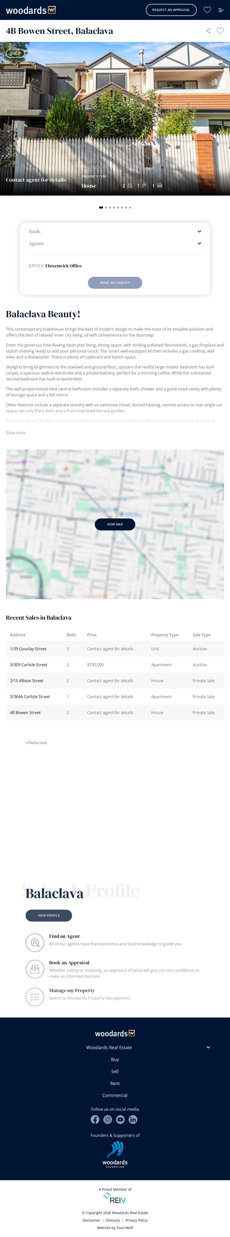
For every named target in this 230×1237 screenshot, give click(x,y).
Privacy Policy (136, 1220)
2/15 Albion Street (26, 680)
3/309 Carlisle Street (28, 664)
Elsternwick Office (63, 266)
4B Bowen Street (25, 712)
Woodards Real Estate (109, 1047)
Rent (115, 1083)
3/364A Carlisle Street (30, 696)
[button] (101, 208)
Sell (115, 1071)
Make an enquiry (115, 283)
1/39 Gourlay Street (28, 649)
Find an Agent (64, 940)
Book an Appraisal (69, 970)
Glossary (113, 1220)
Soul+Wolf (124, 1227)
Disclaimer (91, 1220)
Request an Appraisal (171, 10)
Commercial (115, 1095)
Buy (115, 1059)
